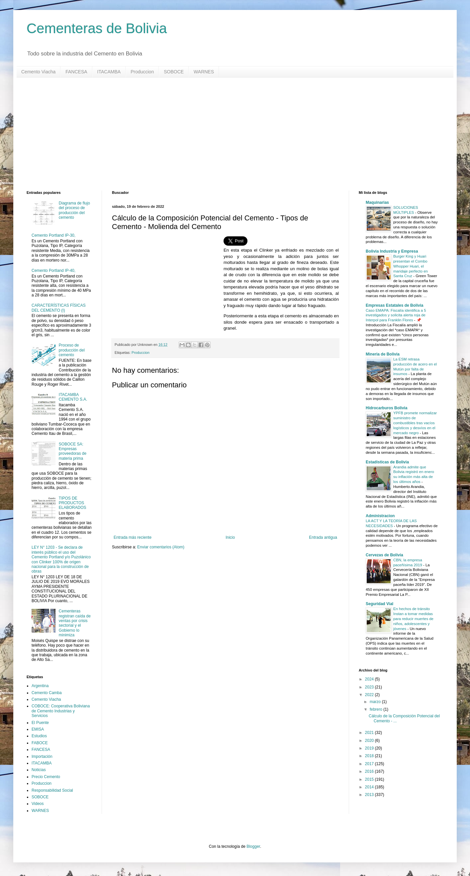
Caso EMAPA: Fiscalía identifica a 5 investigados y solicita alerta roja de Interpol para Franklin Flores (396, 315)
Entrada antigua (323, 537)
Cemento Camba (47, 692)
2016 (370, 771)
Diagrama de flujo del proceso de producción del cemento (74, 210)
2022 (370, 694)
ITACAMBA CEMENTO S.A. (73, 397)
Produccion (142, 71)
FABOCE (40, 743)
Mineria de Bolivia (383, 354)
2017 (370, 763)
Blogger (253, 846)
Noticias (39, 769)
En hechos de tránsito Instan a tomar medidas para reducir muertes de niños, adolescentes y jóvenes (413, 618)
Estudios (39, 736)
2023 (370, 687)
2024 (370, 679)
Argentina (40, 685)
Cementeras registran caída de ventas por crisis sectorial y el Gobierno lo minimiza (75, 623)
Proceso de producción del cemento (72, 350)
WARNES (204, 71)
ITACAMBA (109, 71)
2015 (370, 779)
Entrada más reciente (132, 537)
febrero (376, 709)
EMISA (38, 729)
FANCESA (76, 71)
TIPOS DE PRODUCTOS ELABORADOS (72, 503)
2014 (370, 787)
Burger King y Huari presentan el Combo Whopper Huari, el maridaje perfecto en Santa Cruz (410, 266)
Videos (38, 803)
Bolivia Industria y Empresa (392, 251)
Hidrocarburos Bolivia (386, 408)
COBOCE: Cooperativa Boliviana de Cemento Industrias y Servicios (61, 711)
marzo (376, 701)
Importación (42, 756)
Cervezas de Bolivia (384, 555)
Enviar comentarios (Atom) (160, 547)
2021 (370, 732)
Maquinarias (377, 202)
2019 (370, 748)
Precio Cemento (46, 776)
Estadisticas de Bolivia (387, 462)
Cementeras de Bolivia (97, 28)
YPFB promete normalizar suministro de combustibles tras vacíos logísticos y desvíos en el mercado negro (415, 423)
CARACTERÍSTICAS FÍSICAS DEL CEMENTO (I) (59, 307)
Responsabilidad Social (52, 790)
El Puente (40, 722)
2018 (370, 756)
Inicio (230, 537)
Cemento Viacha (38, 71)
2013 (370, 794)
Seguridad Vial (379, 603)
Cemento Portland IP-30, (53, 235)
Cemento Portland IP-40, (53, 270)
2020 (370, 740)
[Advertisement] (226, 134)
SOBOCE (174, 71)
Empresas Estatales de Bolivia (394, 305)
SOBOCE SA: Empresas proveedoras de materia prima (72, 451)
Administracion (380, 516)
